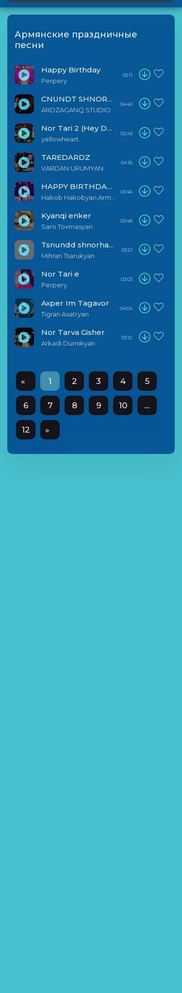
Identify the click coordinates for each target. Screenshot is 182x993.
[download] (144, 75)
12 (26, 430)
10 (123, 405)
